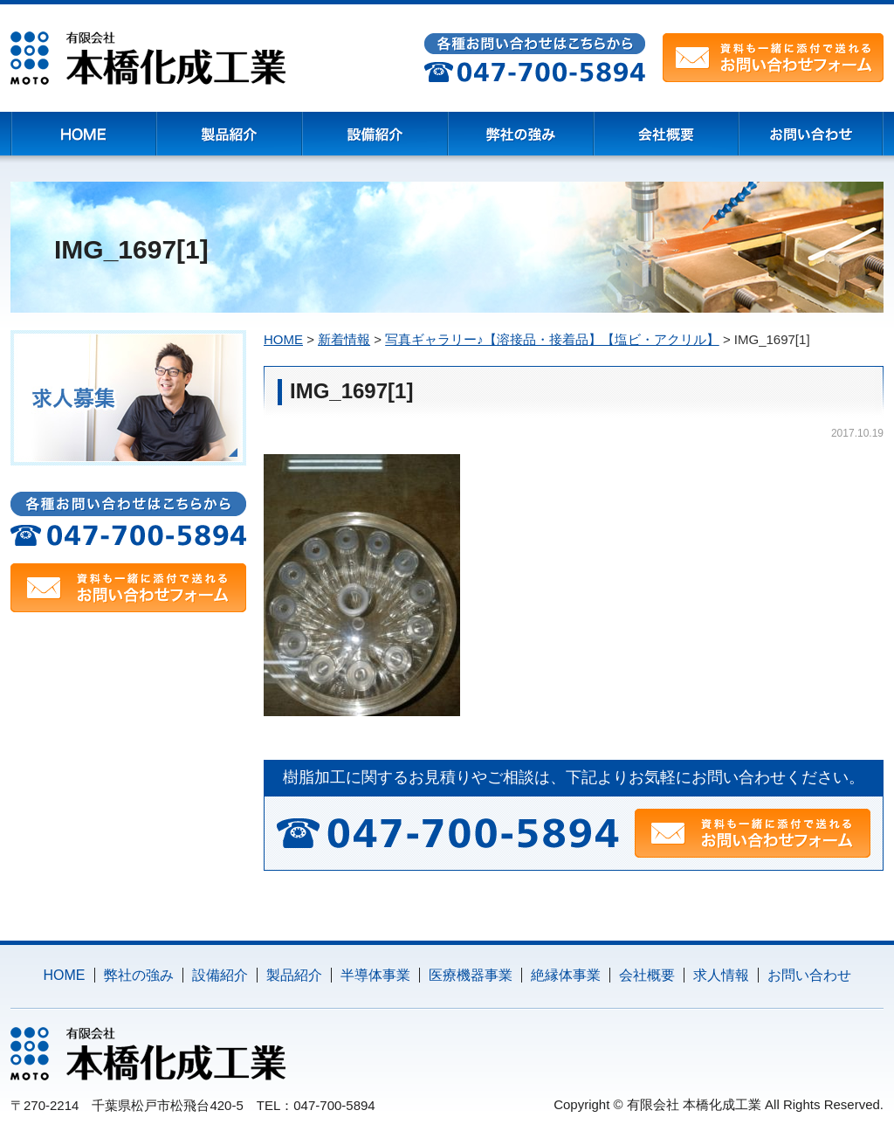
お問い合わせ (809, 975)
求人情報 (721, 975)
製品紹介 (294, 975)
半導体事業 (375, 975)
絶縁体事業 (566, 975)
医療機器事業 (470, 975)
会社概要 (647, 975)
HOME (65, 975)
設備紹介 (220, 975)
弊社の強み (139, 975)
